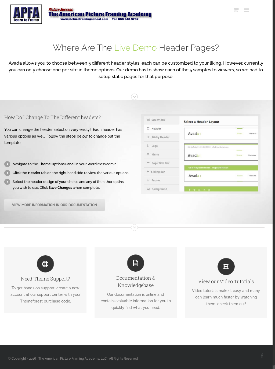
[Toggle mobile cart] (236, 10)
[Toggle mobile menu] (247, 10)
